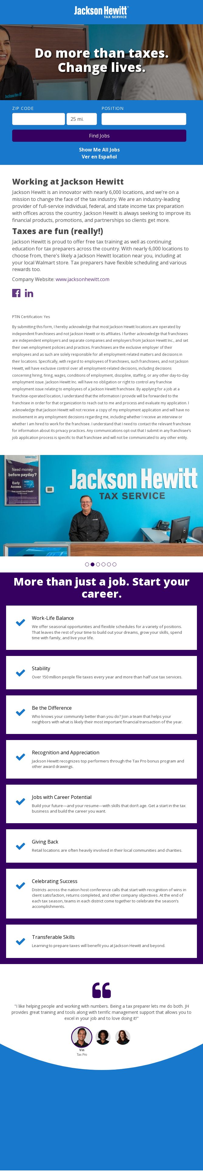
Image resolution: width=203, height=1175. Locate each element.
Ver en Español (99, 156)
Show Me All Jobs (99, 149)
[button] (87, 564)
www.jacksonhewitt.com (82, 279)
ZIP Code (23, 108)
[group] (101, 505)
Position (113, 108)
